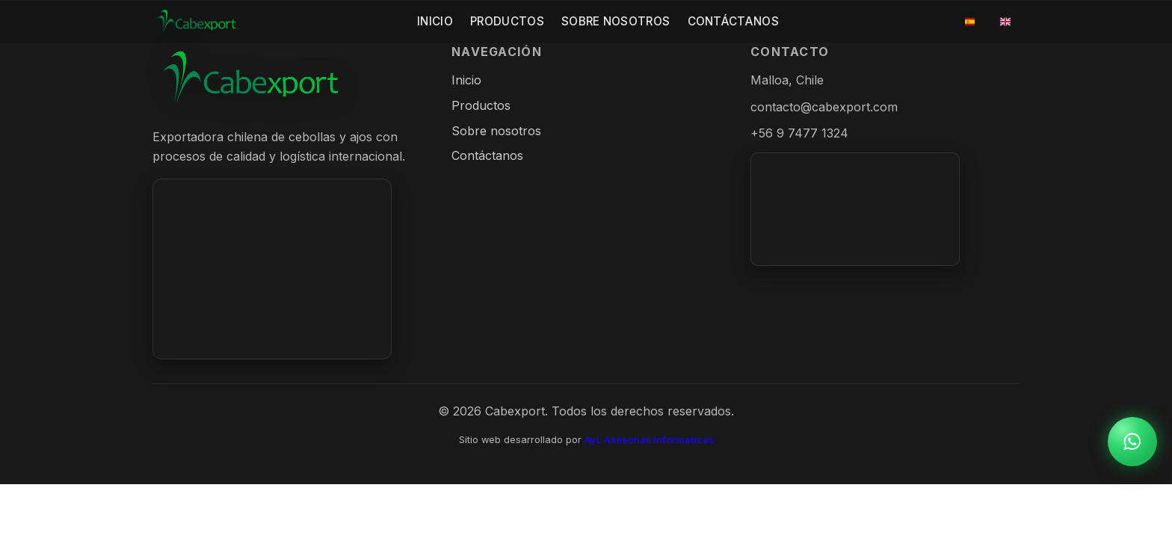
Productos (507, 21)
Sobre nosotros (496, 130)
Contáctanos (733, 21)
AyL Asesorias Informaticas (649, 439)
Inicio (435, 21)
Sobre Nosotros (615, 21)
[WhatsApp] (1132, 441)
